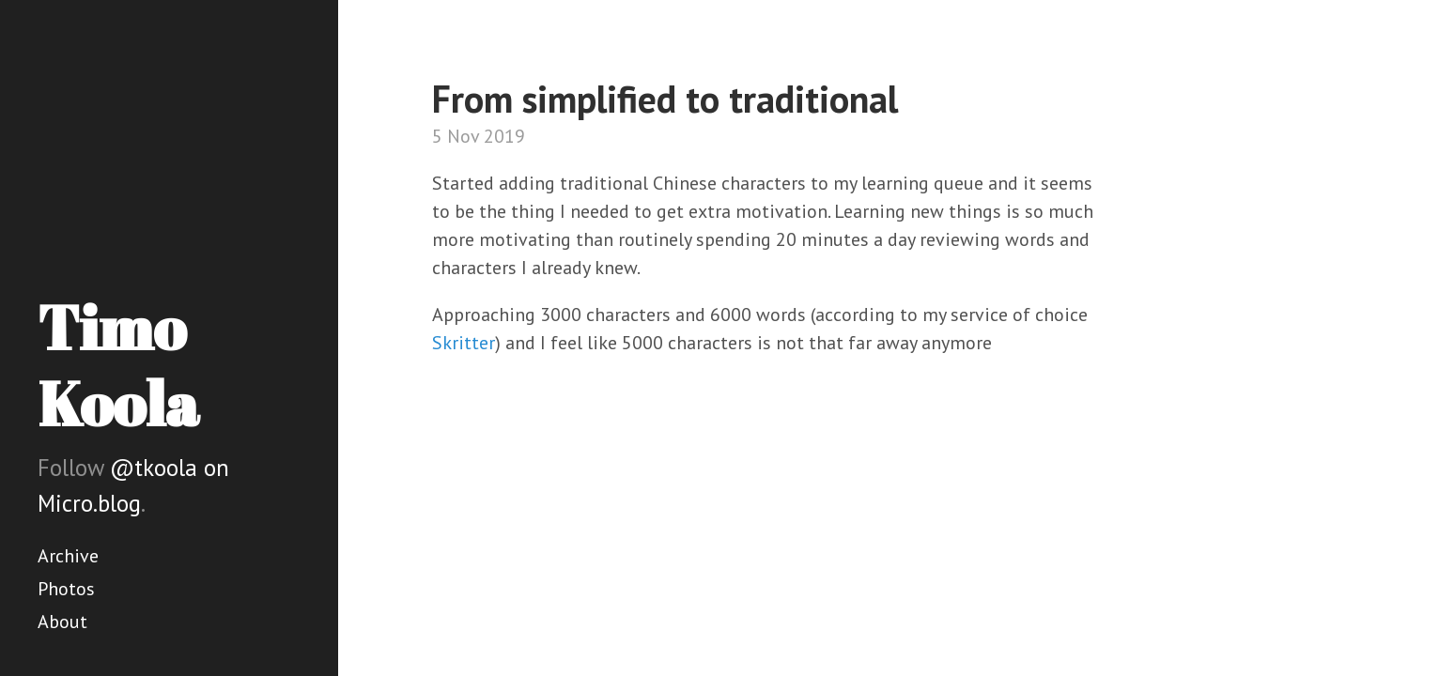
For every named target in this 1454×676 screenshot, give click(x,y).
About (62, 621)
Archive (68, 556)
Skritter (463, 342)
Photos (66, 588)
